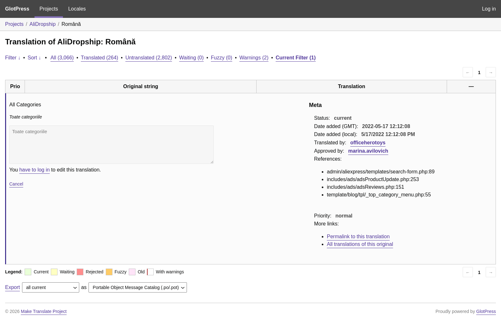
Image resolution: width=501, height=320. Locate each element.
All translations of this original (360, 244)
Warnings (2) (253, 57)
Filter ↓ (12, 57)
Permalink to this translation (358, 236)
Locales (77, 8)
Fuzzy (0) (221, 57)
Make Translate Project (43, 311)
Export (12, 287)
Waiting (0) (191, 57)
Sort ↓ (34, 57)
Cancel (16, 184)
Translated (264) (99, 57)
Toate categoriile (111, 145)
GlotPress (17, 8)
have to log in (34, 169)
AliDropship (42, 24)
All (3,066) (62, 57)
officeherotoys (367, 142)
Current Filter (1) (296, 57)
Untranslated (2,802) (148, 57)
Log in (489, 8)
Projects (49, 8)
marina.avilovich (368, 151)
